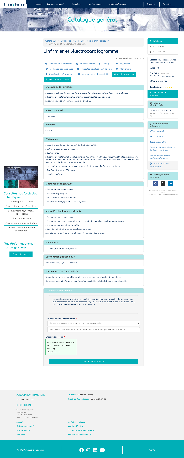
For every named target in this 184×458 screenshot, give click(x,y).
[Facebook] (155, 183)
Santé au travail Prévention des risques (21, 229)
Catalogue (50, 41)
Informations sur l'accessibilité (94, 74)
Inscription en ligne (124, 74)
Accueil (39, 4)
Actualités (77, 4)
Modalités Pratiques (119, 4)
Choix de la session (54, 337)
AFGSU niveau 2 (157, 137)
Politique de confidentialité (79, 435)
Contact (153, 450)
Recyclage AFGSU (158, 142)
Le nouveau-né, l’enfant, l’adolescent (21, 212)
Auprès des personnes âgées (21, 223)
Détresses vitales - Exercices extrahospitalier (85, 41)
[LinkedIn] (170, 183)
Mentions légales (75, 426)
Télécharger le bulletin (57, 79)
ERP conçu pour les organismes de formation (163, 194)
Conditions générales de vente (81, 430)
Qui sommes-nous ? (57, 4)
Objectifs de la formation (58, 64)
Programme (123, 64)
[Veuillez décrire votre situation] (93, 329)
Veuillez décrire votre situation (61, 319)
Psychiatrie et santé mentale (21, 206)
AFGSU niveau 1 (157, 131)
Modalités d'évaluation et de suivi (94, 69)
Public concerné (85, 64)
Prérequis (105, 64)
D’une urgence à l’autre (21, 201)
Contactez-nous (21, 254)
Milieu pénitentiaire (20, 218)
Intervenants (123, 69)
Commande (157, 46)
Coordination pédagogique (60, 74)
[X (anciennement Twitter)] (163, 183)
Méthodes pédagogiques (59, 69)
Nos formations (96, 4)
